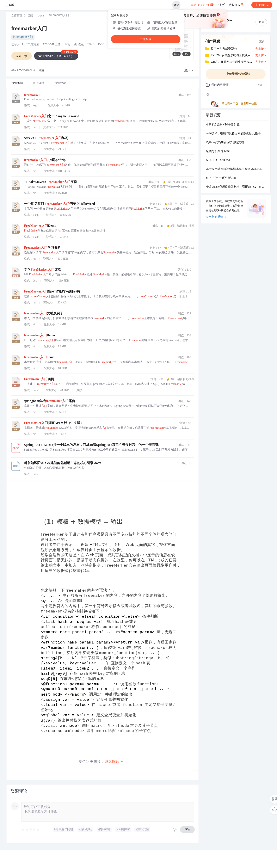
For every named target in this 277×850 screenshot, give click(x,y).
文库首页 (16, 16)
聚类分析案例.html (217, 151)
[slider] (30, 829)
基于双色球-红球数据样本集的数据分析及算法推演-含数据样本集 (235, 169)
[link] (16, 15)
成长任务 (236, 4)
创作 (262, 5)
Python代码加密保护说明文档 (225, 142)
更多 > (262, 42)
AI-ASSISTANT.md (218, 160)
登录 (176, 5)
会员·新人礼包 (202, 4)
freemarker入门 (29, 29)
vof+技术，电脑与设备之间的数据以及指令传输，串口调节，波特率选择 (235, 133)
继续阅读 (114, 761)
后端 (30, 16)
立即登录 (146, 39)
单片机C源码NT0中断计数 (223, 124)
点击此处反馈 (216, 217)
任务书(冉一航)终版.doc (221, 178)
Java (41, 16)
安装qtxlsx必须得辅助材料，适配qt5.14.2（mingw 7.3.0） (235, 187)
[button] (189, 71)
